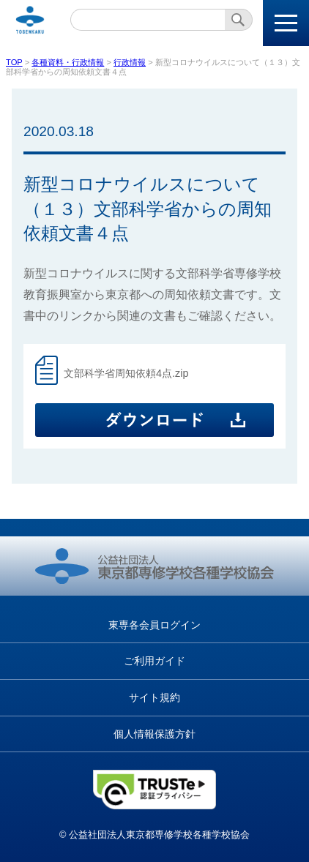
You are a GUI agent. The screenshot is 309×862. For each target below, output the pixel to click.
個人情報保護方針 (154, 734)
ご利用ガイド (154, 661)
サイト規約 (154, 697)
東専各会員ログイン (154, 625)
